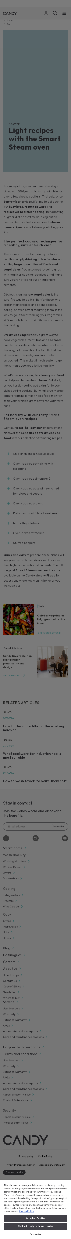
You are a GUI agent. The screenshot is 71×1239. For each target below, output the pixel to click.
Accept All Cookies (35, 1218)
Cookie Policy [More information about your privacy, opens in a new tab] (26, 1211)
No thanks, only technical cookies (35, 1226)
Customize (35, 1234)
